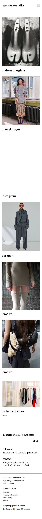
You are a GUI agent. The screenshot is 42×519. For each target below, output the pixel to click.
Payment (6, 492)
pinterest (32, 452)
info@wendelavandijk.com (16, 462)
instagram (8, 452)
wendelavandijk (13, 5)
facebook (20, 452)
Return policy (7, 498)
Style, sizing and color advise (13, 481)
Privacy (5, 500)
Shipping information (11, 495)
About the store (8, 483)
